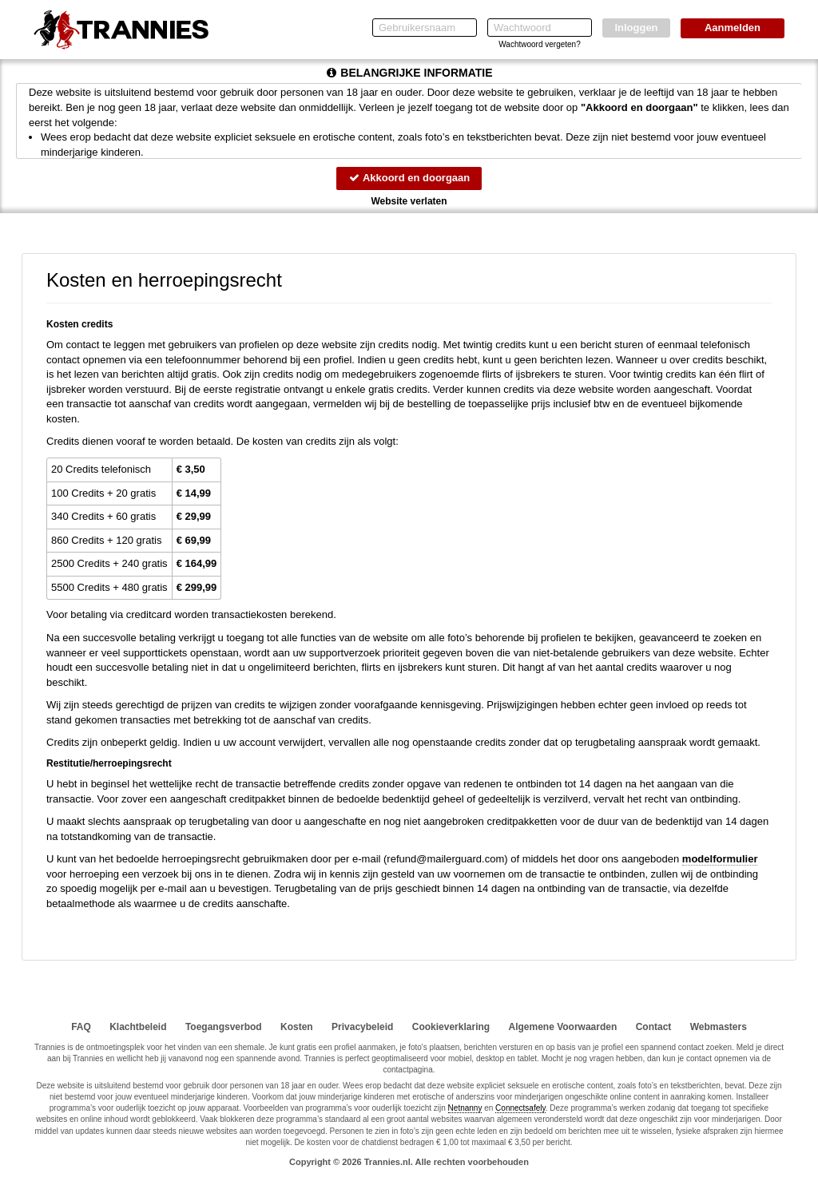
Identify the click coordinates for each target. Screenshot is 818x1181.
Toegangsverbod (223, 1026)
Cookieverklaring (451, 1026)
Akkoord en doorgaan (409, 178)
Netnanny (465, 1108)
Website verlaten (409, 201)
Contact (654, 1026)
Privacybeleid (362, 1026)
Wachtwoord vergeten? (539, 44)
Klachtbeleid (137, 1026)
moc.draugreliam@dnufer (445, 859)
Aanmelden (732, 28)
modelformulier (720, 859)
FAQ (81, 1026)
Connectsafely (520, 1108)
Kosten (296, 1026)
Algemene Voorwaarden (562, 1026)
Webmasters (718, 1026)
